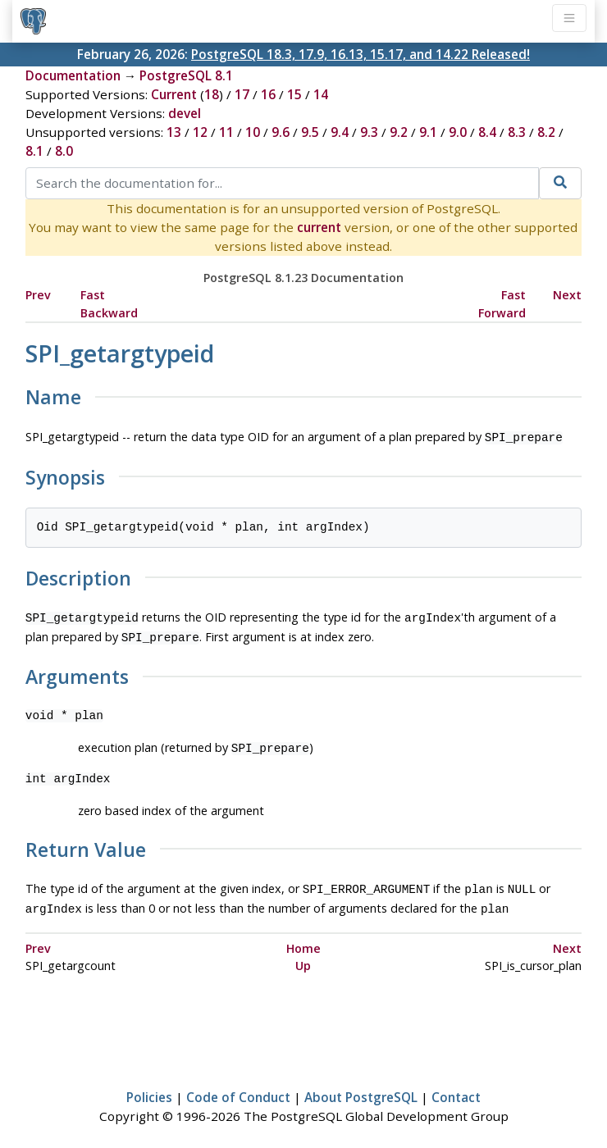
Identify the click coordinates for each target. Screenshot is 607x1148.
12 (200, 132)
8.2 (546, 132)
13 (174, 132)
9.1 (428, 132)
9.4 (340, 132)
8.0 (64, 151)
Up (303, 955)
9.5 (310, 132)
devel (184, 113)
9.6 (281, 132)
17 (242, 94)
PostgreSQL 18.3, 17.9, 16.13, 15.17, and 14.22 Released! (360, 54)
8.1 (34, 151)
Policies (149, 1087)
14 (320, 94)
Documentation (73, 75)
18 (211, 94)
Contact (456, 1087)
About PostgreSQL (361, 1087)
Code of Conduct (238, 1087)
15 (294, 94)
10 (252, 132)
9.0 (458, 132)
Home (303, 938)
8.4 (487, 132)
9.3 (369, 132)
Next (567, 295)
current (319, 227)
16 (268, 94)
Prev (38, 295)
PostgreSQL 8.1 (186, 75)
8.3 (517, 132)
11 (226, 132)
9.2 (399, 132)
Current (174, 94)
